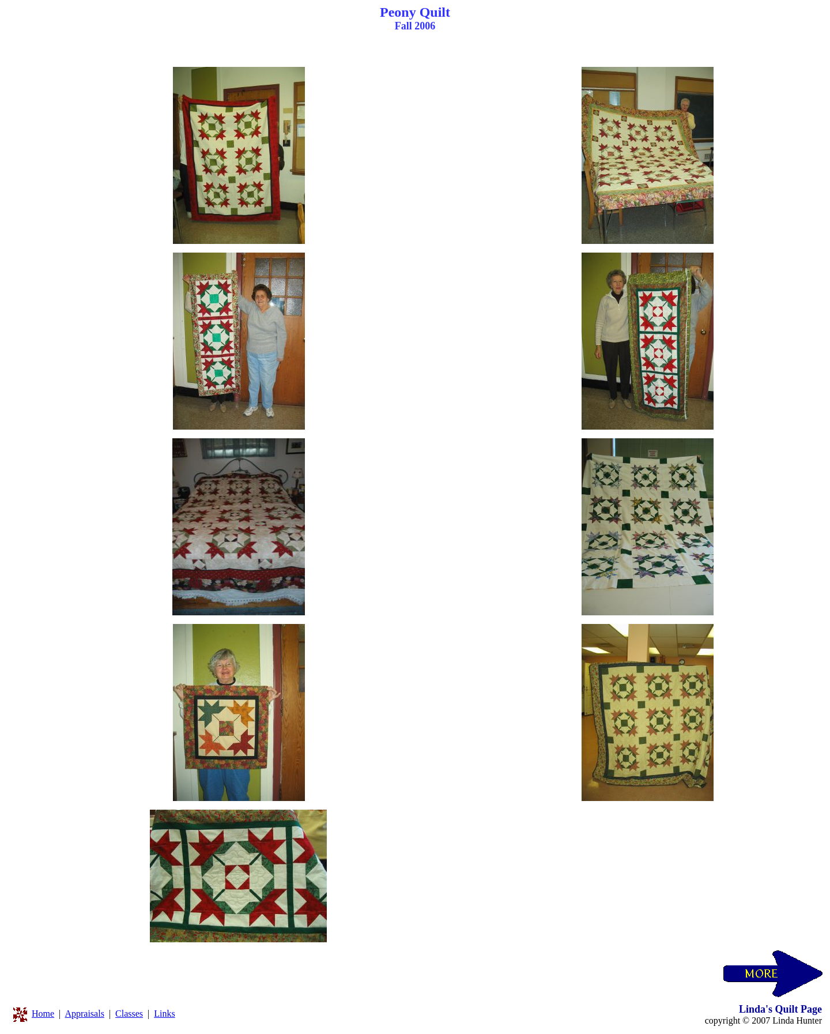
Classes (129, 1013)
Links (164, 1013)
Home (43, 1013)
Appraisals (84, 1013)
